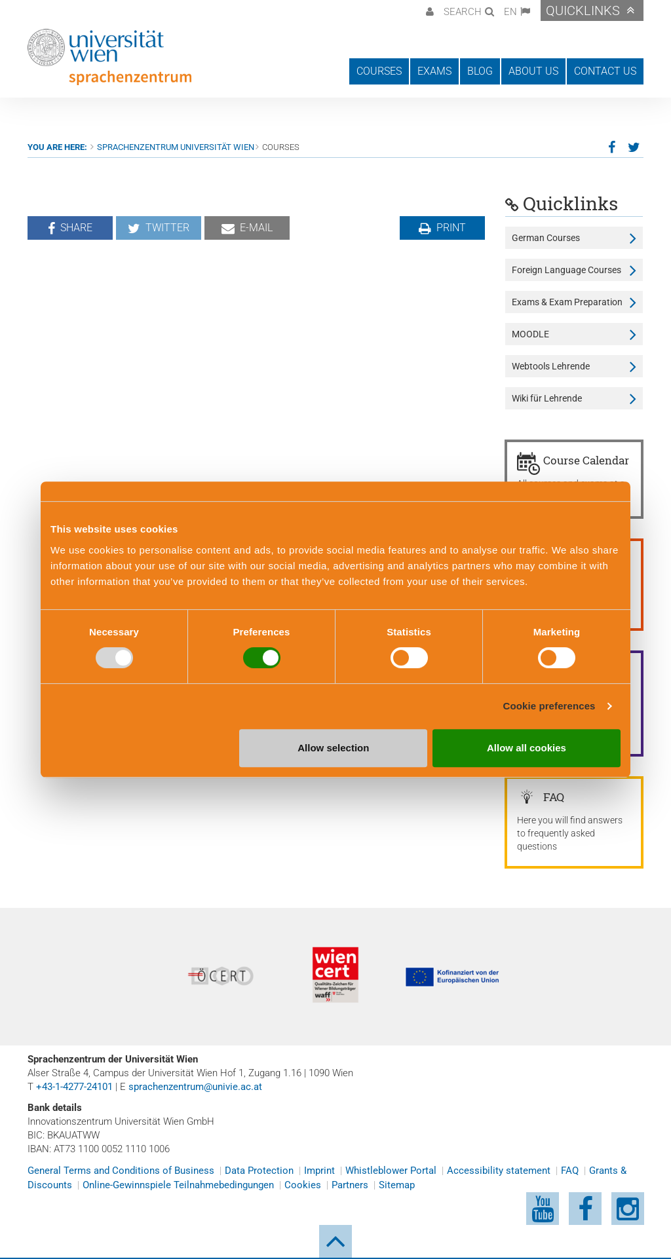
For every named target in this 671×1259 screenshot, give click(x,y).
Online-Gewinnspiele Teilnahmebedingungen (178, 1185)
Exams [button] (434, 71)
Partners (350, 1185)
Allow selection (333, 747)
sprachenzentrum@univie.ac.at (195, 1087)
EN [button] (510, 12)
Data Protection (259, 1170)
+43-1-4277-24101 (74, 1087)
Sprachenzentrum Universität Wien (175, 147)
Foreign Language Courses (566, 270)
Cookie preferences (549, 705)
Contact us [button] (605, 71)
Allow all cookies (526, 747)
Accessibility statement (498, 1170)
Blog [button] (480, 71)
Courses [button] (379, 71)
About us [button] (533, 71)
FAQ (570, 1170)
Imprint (319, 1170)
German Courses (546, 238)
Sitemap (397, 1185)
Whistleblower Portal (390, 1170)
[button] (428, 10)
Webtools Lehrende (551, 366)
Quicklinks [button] (583, 10)
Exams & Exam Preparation (567, 302)
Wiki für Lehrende (547, 398)
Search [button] (463, 12)
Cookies (302, 1185)
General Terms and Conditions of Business (121, 1170)
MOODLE (530, 334)
